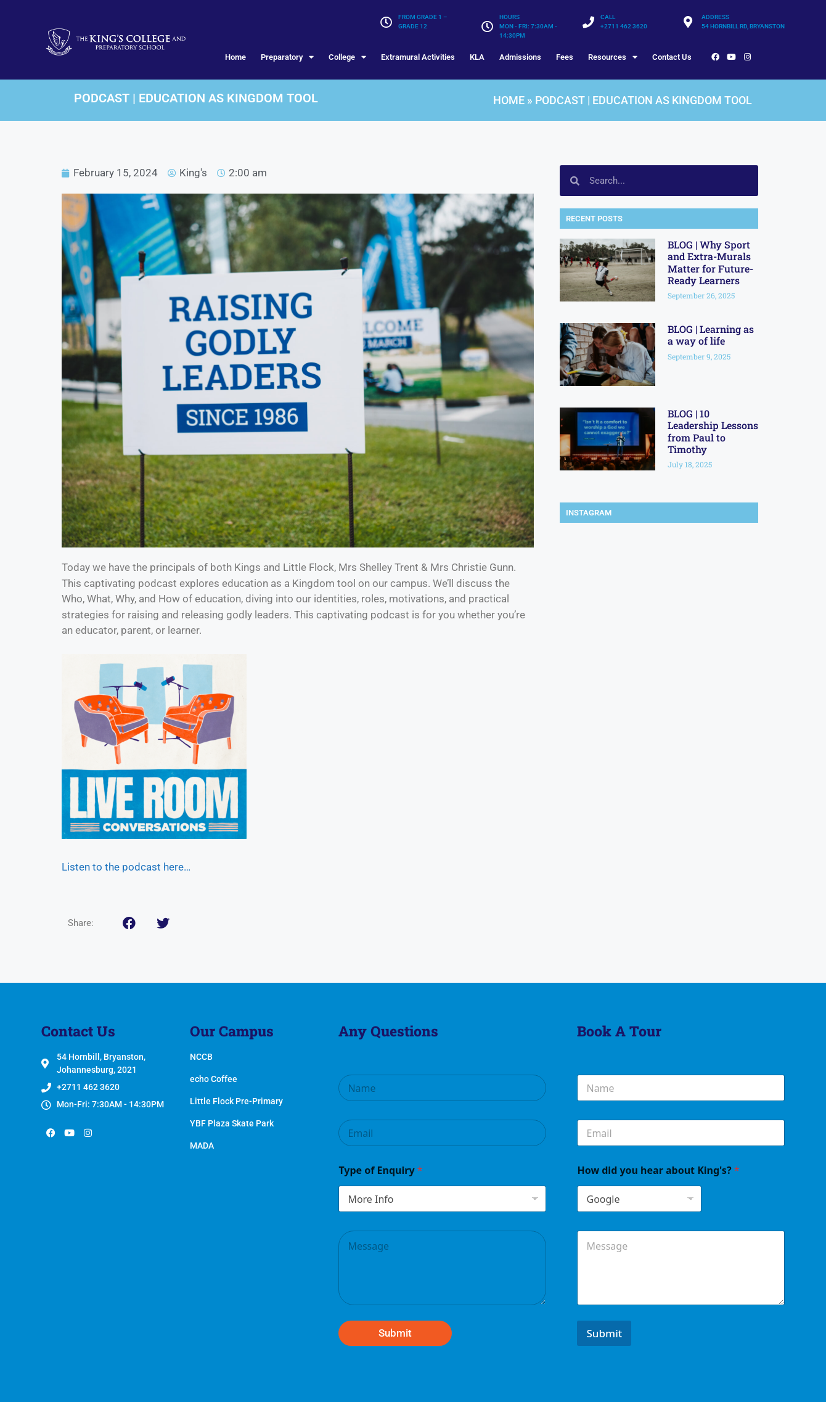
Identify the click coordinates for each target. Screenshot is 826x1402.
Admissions (520, 57)
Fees (564, 57)
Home (235, 57)
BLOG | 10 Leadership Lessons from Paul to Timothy (713, 431)
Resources (612, 57)
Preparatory (287, 57)
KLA (477, 57)
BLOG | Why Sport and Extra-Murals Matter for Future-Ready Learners (710, 262)
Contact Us (672, 57)
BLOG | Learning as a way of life (711, 334)
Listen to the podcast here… (126, 867)
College (347, 57)
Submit (395, 1333)
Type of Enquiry (380, 1170)
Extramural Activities (418, 57)
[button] (129, 923)
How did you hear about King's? (658, 1170)
